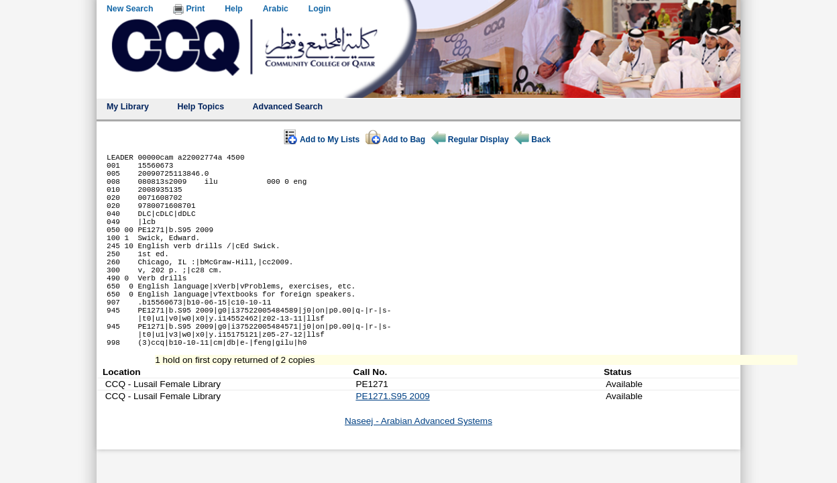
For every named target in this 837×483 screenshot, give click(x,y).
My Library (128, 106)
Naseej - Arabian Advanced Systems (418, 469)
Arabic (275, 8)
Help (234, 8)
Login (320, 8)
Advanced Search (288, 106)
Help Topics (200, 106)
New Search (130, 8)
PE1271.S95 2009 (392, 444)
